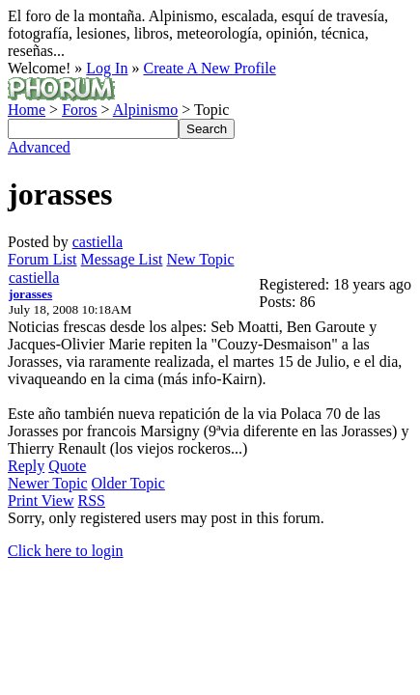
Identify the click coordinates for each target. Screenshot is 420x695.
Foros (79, 109)
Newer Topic (48, 483)
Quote (67, 466)
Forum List (42, 259)
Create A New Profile (209, 68)
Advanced (39, 147)
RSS (91, 500)
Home (26, 109)
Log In (106, 68)
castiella (97, 242)
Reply (26, 466)
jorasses (30, 294)
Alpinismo (146, 109)
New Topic (200, 259)
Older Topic (128, 483)
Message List (122, 259)
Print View (41, 500)
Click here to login (66, 550)
